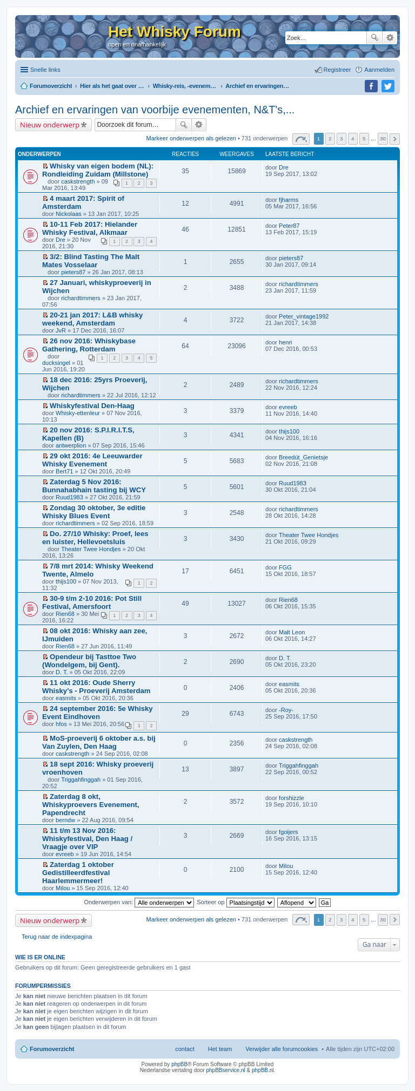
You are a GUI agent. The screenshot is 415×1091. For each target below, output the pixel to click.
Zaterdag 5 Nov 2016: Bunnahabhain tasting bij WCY (94, 486)
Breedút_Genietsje (303, 457)
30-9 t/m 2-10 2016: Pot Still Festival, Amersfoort (92, 602)
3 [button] (341, 138)
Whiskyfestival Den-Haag (92, 406)
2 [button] (330, 138)
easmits (66, 698)
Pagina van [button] (301, 139)
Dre (284, 167)
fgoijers (288, 832)
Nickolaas (69, 214)
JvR (61, 330)
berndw (65, 820)
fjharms (288, 199)
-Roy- (286, 710)
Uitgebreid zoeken (390, 37)
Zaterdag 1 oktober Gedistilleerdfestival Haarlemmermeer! (78, 872)
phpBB (179, 1064)
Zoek (374, 37)
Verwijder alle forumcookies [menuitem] (281, 1049)
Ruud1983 (69, 497)
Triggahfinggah (81, 779)
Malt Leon (292, 632)
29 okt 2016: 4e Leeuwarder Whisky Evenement (92, 460)
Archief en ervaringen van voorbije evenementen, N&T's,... (154, 110)
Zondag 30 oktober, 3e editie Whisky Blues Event (93, 512)
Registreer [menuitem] (337, 69)
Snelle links (45, 69)
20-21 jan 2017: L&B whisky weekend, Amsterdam (92, 319)
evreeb (288, 407)
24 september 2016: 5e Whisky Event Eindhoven (97, 712)
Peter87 (289, 225)
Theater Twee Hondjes (91, 549)
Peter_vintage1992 (304, 316)
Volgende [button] (395, 139)
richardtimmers (81, 298)
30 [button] (383, 138)
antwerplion (71, 445)
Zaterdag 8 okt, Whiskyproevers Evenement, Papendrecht (90, 804)
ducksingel (56, 363)
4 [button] (352, 138)
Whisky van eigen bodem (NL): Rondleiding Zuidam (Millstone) (97, 170)
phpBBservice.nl (225, 1070)
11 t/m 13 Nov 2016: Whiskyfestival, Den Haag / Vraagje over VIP (87, 838)
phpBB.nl (263, 1070)
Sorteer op (235, 902)
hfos (61, 724)
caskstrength (78, 181)
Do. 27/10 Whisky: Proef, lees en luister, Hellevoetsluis (95, 538)
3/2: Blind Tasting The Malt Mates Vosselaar (90, 261)
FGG (285, 567)
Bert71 (64, 471)
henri (285, 342)
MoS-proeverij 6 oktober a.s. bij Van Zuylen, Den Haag (99, 742)
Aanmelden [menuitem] (379, 69)
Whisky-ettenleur (78, 413)
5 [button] (364, 138)
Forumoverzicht (52, 1049)
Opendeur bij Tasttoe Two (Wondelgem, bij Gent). (89, 661)
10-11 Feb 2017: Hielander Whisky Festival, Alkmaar (89, 228)
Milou (63, 888)
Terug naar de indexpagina (57, 936)
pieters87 (73, 272)
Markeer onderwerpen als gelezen (191, 138)
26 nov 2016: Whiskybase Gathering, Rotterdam (89, 345)
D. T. (62, 672)
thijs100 (289, 431)
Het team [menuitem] (220, 1049)
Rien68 (65, 614)
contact (184, 1049)
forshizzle (291, 798)
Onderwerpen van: (139, 902)
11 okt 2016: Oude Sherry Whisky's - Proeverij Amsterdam (96, 687)
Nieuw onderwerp (49, 125)
